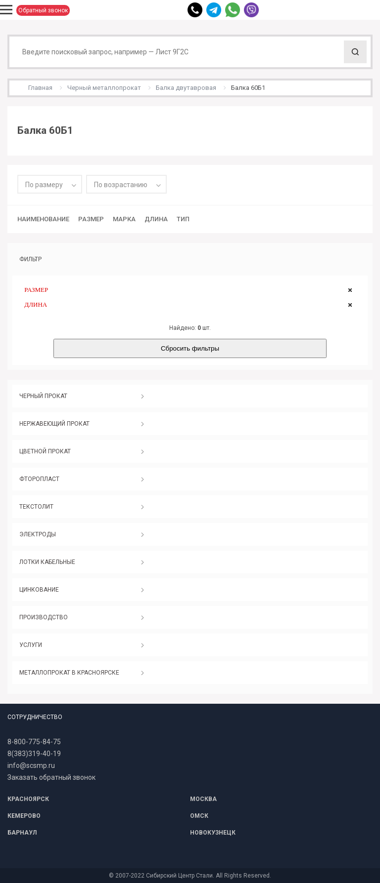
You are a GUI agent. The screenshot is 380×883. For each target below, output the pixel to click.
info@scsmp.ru (31, 765)
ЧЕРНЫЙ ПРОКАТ (43, 396)
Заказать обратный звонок (51, 777)
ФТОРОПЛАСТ (39, 479)
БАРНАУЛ (22, 832)
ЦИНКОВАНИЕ (39, 589)
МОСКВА (203, 799)
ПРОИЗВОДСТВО (43, 617)
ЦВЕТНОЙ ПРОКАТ (45, 451)
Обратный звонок (43, 10)
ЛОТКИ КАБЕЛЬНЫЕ (47, 562)
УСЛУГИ (30, 645)
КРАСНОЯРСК (28, 799)
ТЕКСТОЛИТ (36, 506)
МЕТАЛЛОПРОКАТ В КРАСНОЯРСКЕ (69, 672)
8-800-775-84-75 (34, 742)
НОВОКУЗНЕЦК (213, 832)
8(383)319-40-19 (34, 754)
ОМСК (199, 815)
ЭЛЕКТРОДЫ (37, 534)
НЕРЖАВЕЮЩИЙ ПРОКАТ (54, 423)
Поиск (355, 51)
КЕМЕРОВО (24, 815)
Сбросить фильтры (190, 348)
